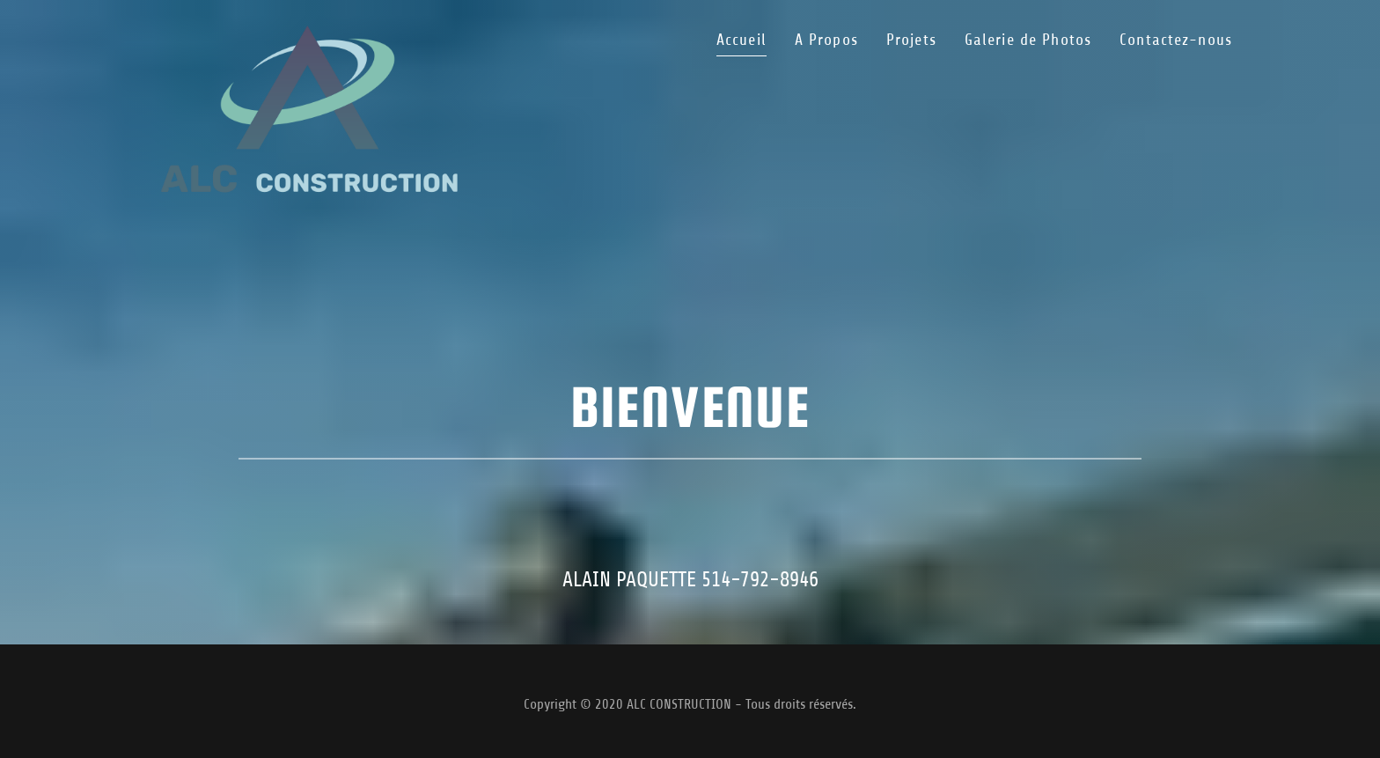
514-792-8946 (759, 579)
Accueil (741, 39)
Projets (911, 39)
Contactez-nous (1175, 39)
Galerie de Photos (1028, 39)
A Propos (826, 39)
